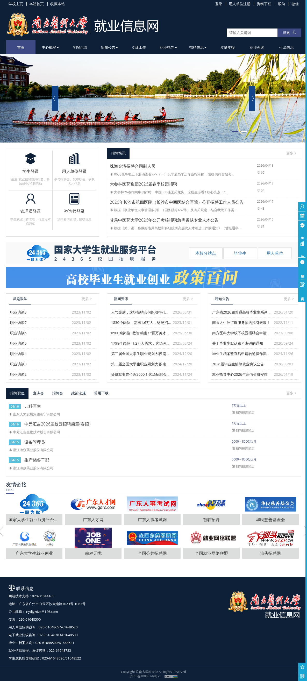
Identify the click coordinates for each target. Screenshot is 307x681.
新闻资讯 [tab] (121, 298)
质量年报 (227, 47)
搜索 (289, 32)
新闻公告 (109, 47)
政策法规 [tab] (78, 393)
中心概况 (50, 47)
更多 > (291, 153)
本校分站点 (205, 253)
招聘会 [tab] (57, 393)
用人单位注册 (240, 4)
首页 (20, 47)
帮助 (281, 4)
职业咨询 (257, 47)
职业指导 (168, 47)
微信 (295, 4)
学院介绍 (80, 47)
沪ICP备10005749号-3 (145, 676)
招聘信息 (197, 47)
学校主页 (16, 4)
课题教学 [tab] (20, 298)
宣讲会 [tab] (38, 393)
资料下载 (264, 4)
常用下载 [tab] (101, 393)
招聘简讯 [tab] (118, 153)
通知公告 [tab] (222, 298)
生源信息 (286, 47)
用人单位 (275, 253)
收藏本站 (57, 4)
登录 (218, 4)
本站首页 (36, 4)
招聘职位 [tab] (17, 393)
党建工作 (139, 47)
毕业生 (240, 253)
